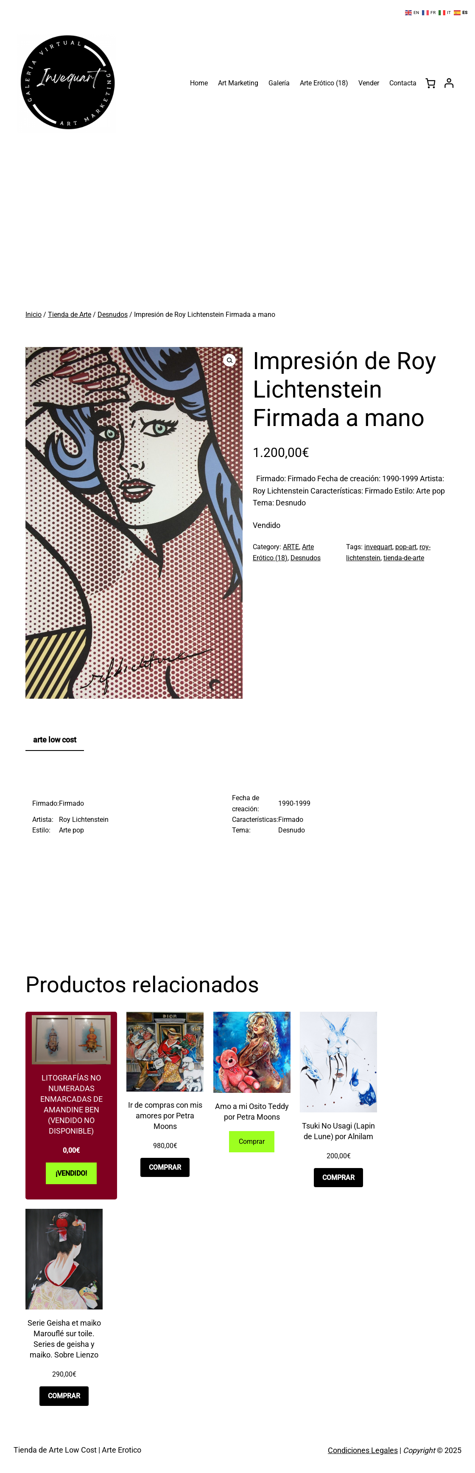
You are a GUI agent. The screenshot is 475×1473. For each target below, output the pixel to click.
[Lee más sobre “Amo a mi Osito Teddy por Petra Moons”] (251, 1141)
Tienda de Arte (69, 314)
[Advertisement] (237, 239)
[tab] (54, 740)
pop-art (405, 547)
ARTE (291, 547)
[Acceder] (449, 83)
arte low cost (54, 739)
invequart (378, 547)
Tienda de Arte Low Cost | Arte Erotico (77, 1449)
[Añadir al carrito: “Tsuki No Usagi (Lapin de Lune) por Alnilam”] (338, 1177)
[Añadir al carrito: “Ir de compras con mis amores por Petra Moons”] (165, 1167)
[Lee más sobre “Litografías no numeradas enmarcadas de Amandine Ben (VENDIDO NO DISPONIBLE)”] (71, 1173)
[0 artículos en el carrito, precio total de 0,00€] (430, 83)
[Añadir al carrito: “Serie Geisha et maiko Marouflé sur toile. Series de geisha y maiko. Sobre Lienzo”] (64, 1395)
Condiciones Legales (363, 1450)
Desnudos (113, 314)
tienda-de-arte (403, 558)
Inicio (33, 314)
